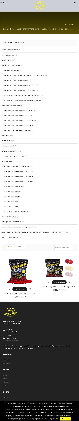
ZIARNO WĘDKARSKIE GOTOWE (12, 237)
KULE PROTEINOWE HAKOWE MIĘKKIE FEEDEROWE (20, 85)
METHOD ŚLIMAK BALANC (10, 151)
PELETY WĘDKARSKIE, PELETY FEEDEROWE (16, 166)
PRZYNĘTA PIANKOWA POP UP (11, 222)
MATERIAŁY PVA (7, 141)
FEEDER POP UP (7, 60)
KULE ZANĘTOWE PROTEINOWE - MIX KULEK (18, 111)
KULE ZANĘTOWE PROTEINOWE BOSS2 (16, 116)
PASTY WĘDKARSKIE (8, 161)
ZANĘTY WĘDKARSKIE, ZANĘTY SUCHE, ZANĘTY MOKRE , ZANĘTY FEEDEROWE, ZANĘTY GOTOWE (33, 232)
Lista (20, 247)
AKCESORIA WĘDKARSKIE (10, 50)
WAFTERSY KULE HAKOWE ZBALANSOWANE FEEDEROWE (22, 95)
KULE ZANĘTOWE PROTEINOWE (27, 29)
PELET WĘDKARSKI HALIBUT (13, 187)
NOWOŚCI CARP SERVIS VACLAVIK (13, 156)
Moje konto (6, 397)
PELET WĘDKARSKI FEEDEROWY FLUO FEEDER (19, 176)
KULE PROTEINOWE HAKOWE (11, 65)
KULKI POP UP (6, 136)
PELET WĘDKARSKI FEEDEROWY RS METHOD (18, 181)
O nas (5, 375)
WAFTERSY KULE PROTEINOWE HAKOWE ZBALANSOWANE (22, 100)
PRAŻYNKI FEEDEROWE (9, 217)
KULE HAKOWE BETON (11, 70)
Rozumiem (65, 419)
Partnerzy (6, 382)
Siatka (10, 247)
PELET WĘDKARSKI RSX (11, 197)
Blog (4, 386)
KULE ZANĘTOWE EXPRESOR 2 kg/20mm (20, 293)
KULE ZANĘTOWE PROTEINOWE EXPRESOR (17, 131)
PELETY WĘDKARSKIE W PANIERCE (15, 212)
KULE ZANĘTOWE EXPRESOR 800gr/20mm (59, 287)
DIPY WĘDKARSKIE (8, 55)
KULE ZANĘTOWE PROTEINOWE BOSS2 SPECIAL (19, 126)
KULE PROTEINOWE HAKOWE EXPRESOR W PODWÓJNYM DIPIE (24, 75)
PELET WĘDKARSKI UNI (11, 202)
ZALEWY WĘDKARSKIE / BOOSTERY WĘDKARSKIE (17, 227)
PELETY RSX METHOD (11, 207)
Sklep (5, 379)
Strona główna (8, 29)
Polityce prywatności (51, 419)
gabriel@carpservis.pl (12, 340)
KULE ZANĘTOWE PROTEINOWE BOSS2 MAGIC (18, 121)
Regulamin (6, 360)
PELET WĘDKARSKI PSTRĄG (13, 192)
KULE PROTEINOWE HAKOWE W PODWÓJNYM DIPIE (20, 90)
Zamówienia (7, 363)
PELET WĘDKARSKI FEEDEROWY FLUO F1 (17, 171)
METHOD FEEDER (7, 146)
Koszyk (5, 401)
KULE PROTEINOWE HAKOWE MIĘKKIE (16, 80)
